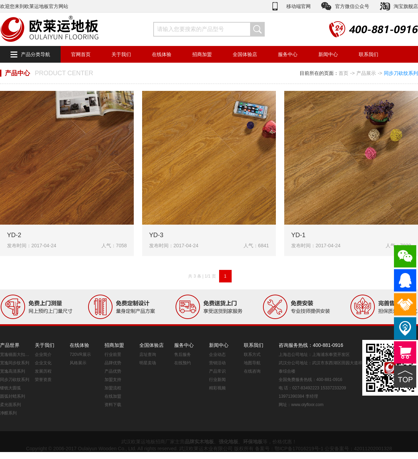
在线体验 (161, 54)
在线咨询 (252, 371)
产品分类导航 (35, 54)
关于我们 (121, 54)
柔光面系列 (10, 404)
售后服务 (182, 354)
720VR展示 (80, 354)
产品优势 (112, 371)
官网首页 (81, 54)
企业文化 (43, 362)
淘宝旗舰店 (406, 6)
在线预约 (182, 362)
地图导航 (252, 362)
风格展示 (78, 362)
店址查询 (147, 354)
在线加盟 (112, 396)
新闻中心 (328, 54)
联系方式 (252, 354)
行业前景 (112, 354)
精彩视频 (217, 388)
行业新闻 (217, 379)
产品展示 (366, 73)
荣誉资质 (43, 379)
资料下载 (112, 404)
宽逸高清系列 (12, 371)
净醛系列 (8, 413)
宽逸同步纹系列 (14, 362)
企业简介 (43, 354)
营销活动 (217, 362)
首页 (343, 73)
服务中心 (287, 54)
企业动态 (217, 354)
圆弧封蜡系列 (12, 396)
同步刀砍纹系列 (401, 73)
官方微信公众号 (352, 6)
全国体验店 (245, 54)
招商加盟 (202, 54)
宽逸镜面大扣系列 (15, 354)
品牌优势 (112, 362)
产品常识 (217, 371)
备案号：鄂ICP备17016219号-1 (289, 448)
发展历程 (43, 371)
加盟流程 (112, 388)
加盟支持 (112, 379)
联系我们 (368, 54)
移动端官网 (298, 6)
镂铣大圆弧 (10, 388)
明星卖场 (147, 362)
